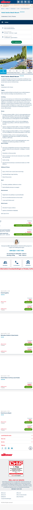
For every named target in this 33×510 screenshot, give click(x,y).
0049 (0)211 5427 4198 (16, 250)
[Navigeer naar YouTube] (12, 448)
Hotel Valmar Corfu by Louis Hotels (10, 377)
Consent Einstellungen (6, 498)
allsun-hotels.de (19, 496)
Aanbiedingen (28, 302)
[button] (16, 435)
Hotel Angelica (5, 293)
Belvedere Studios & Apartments (9, 335)
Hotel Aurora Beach (6, 413)
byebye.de (3, 496)
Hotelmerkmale (10, 71)
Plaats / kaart (17, 71)
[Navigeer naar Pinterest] (8, 448)
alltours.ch (3, 494)
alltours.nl (18, 492)
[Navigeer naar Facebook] (2, 448)
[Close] (32, 5)
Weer (23, 71)
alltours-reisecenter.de (21, 494)
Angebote (30, 71)
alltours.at (3, 492)
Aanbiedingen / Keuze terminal (23, 225)
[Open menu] (31, 2)
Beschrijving (3, 71)
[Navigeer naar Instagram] (5, 448)
